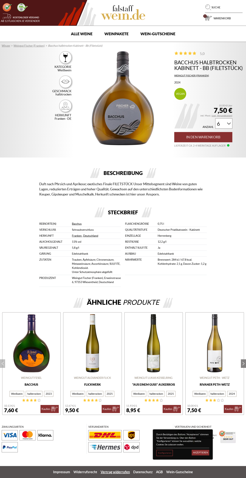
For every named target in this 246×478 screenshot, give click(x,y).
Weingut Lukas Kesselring (153, 377)
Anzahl (208, 127)
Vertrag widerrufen (115, 472)
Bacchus (77, 223)
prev (2, 363)
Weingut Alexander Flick (92, 377)
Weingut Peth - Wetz (214, 377)
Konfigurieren (164, 453)
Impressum (61, 472)
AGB (159, 472)
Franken (77, 235)
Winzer (6, 45)
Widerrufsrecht (85, 472)
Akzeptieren (200, 452)
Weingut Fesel (31, 377)
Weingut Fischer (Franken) (29, 45)
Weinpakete (116, 34)
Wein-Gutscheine (157, 34)
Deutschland (90, 235)
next (243, 363)
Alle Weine (81, 34)
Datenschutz (143, 472)
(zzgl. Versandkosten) (221, 115)
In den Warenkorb (203, 137)
